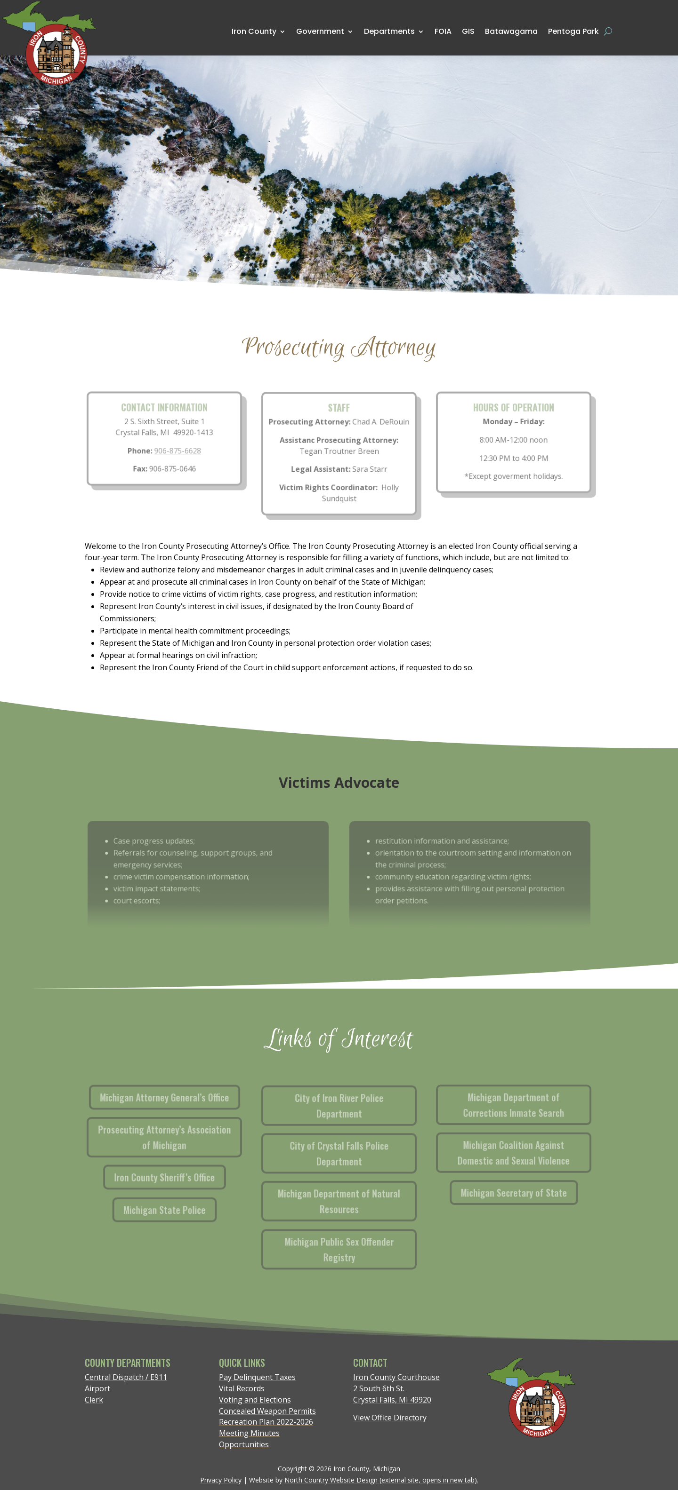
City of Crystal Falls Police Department (353, 1154)
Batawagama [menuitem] (511, 31)
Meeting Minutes (249, 1433)
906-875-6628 (177, 450)
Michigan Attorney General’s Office (169, 1097)
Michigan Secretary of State (519, 1190)
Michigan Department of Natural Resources (347, 1200)
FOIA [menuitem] (443, 31)
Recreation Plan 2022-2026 (266, 1422)
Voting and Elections (255, 1400)
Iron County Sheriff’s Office (164, 1176)
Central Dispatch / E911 (126, 1377)
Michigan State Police (170, 1207)
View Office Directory (390, 1417)
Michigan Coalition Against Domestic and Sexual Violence (524, 1152)
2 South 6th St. (378, 1388)
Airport (97, 1388)
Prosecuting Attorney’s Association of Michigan (169, 1137)
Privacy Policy (221, 1479)
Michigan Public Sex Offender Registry (350, 1247)
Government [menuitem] (320, 31)
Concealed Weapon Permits (267, 1411)
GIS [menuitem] (468, 31)
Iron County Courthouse (396, 1377)
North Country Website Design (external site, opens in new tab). (381, 1479)
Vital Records (242, 1388)
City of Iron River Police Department (355, 1107)
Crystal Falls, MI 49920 (392, 1400)
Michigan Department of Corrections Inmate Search (526, 1105)
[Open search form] (608, 31)
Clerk (94, 1400)
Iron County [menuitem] (254, 31)
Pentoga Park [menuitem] (573, 31)
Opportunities (244, 1444)
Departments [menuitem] (389, 31)
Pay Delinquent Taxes (257, 1377)
